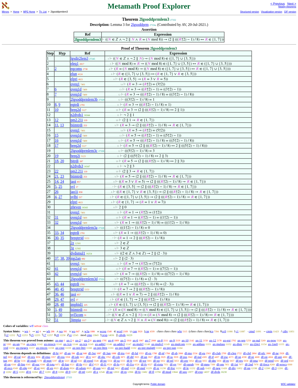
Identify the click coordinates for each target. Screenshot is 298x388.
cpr (147, 331)
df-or (79, 353)
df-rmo (46, 357)
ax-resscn (49, 344)
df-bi (55, 353)
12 (56, 120)
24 (62, 181)
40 (56, 289)
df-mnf (141, 368)
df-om (220, 364)
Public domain (158, 384)
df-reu (61, 357)
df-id (74, 360)
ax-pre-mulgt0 (146, 348)
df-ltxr (171, 368)
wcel (119, 331)
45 (62, 289)
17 (56, 146)
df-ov (173, 364)
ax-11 (199, 340)
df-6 (28, 372)
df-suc (36, 364)
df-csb (116, 357)
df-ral (17, 357)
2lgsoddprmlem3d (84, 279)
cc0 (224, 331)
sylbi (74, 197)
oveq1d (76, 89)
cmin (269, 331)
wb (48, 331)
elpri (74, 79)
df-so (117, 360)
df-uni (278, 357)
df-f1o (130, 364)
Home (16, 11)
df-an (67, 353)
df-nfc (261, 353)
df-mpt (47, 360)
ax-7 (147, 340)
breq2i (75, 156)
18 (56, 161)
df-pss (183, 357)
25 (60, 187)
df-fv (144, 364)
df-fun (65, 364)
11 (56, 125)
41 (56, 269)
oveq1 (75, 84)
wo (73, 331)
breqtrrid (77, 238)
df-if (211, 357)
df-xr (156, 368)
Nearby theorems (287, 6)
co (211, 331)
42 (56, 274)
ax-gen (97, 340)
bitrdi (75, 161)
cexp (105, 335)
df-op (264, 357)
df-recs (8, 368)
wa (61, 331)
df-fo (116, 364)
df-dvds (215, 372)
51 (56, 320)
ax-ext (226, 340)
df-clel (247, 353)
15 (56, 135)
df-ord (284, 360)
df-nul (197, 357)
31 (56, 217)
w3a (86, 331)
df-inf (110, 368)
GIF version (290, 11)
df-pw (224, 357)
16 (56, 140)
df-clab (216, 353)
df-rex (31, 357)
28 (56, 304)
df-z (95, 372)
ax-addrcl (119, 344)
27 (60, 197)
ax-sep (241, 340)
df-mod (166, 372)
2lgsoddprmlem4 (54, 377)
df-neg (216, 368)
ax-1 (69, 340)
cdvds (122, 335)
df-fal (134, 353)
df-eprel (88, 360)
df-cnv (184, 360)
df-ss (170, 357)
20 (62, 161)
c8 (57, 335)
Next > (291, 3)
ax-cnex (31, 344)
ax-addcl (100, 344)
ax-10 (185, 340)
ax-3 (86, 340)
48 (62, 304)
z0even (76, 207)
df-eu (202, 353)
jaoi (73, 181)
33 (56, 233)
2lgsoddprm (140, 25)
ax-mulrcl (157, 344)
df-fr (129, 360)
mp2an (76, 258)
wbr (179, 331)
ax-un (16, 344)
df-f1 (103, 364)
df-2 (261, 368)
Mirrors (5, 11)
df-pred (269, 360)
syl (73, 187)
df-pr (251, 357)
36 (56, 294)
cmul (252, 331)
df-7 (41, 372)
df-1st (234, 364)
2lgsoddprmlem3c (84, 151)
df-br (17, 360)
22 (56, 171)
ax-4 (110, 340)
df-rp (124, 372)
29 (56, 299)
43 (56, 284)
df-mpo (205, 364)
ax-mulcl (138, 344)
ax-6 (135, 340)
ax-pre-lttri (78, 348)
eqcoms (76, 69)
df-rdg (23, 368)
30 (56, 238)
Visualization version (271, 11)
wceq (103, 331)
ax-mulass (219, 344)
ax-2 (78, 340)
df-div (232, 368)
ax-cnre (59, 348)
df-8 (55, 372)
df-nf (161, 353)
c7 (44, 335)
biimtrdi (77, 125)
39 (68, 258)
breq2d (76, 110)
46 (62, 294)
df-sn (238, 357)
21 (56, 176)
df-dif (130, 357)
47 (62, 299)
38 (62, 258)
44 (62, 284)
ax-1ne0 (273, 344)
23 (62, 176)
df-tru (121, 353)
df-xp (156, 360)
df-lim (21, 364)
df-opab (31, 360)
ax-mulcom (178, 344)
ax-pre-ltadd (122, 348)
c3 (19, 335)
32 (56, 222)
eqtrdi (75, 104)
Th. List (43, 11)
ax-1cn (67, 344)
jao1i (74, 192)
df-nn (247, 368)
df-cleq (232, 353)
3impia (76, 320)
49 (60, 310)
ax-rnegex (22, 348)
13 (62, 125)
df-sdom (81, 368)
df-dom (64, 368)
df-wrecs (281, 364)
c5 (32, 335)
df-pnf (125, 368)
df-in (157, 357)
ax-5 (123, 340)
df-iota (51, 364)
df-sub (200, 368)
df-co (198, 360)
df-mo (188, 353)
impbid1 (77, 304)
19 (56, 156)
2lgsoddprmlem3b (84, 99)
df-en (50, 368)
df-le (186, 368)
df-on (7, 364)
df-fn (79, 364)
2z (72, 243)
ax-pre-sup (169, 348)
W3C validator (288, 384)
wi (37, 331)
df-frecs (264, 364)
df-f (91, 364)
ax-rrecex (41, 348)
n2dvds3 (77, 166)
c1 (237, 331)
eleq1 (75, 63)
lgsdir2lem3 (79, 58)
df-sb (174, 353)
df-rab (75, 357)
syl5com (77, 315)
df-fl (151, 372)
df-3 (274, 368)
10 (56, 110)
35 (62, 238)
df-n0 (81, 372)
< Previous (277, 3)
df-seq (183, 372)
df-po (103, 360)
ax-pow (271, 340)
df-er (37, 368)
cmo (89, 335)
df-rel (170, 360)
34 (62, 233)
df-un (144, 357)
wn (26, 331)
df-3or (92, 353)
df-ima (254, 360)
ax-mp (59, 340)
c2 (7, 335)
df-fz (138, 372)
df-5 (15, 372)
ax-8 (160, 340)
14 (56, 181)
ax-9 (172, 340)
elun (74, 74)
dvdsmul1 (78, 253)
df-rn (226, 360)
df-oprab (188, 364)
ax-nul (256, 340)
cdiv (285, 331)
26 (56, 192)
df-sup (97, 368)
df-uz (109, 372)
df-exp (199, 372)
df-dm (212, 360)
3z (72, 248)
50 (60, 315)
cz (70, 335)
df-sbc (101, 357)
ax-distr (237, 344)
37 (56, 258)
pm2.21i (77, 120)
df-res (239, 360)
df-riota (158, 364)
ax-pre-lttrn (100, 348)
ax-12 (212, 340)
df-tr (61, 360)
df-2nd (249, 364)
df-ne (275, 353)
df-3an (107, 353)
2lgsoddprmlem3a (84, 228)
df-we (142, 360)
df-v (88, 357)
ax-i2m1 (255, 344)
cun (134, 331)
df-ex (148, 353)
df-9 (68, 372)
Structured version (249, 11)
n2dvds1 (77, 115)
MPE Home (29, 11)
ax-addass (199, 344)
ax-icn (83, 344)
